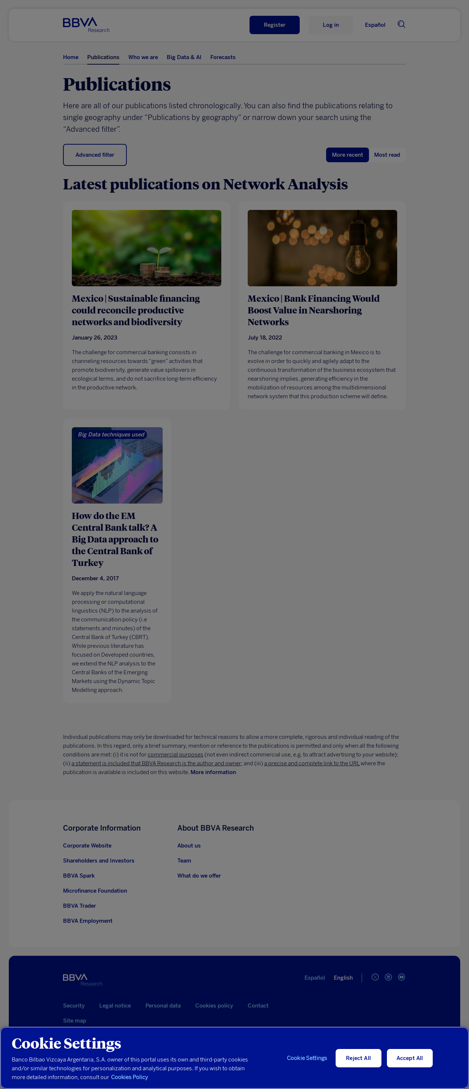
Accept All (409, 1058)
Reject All (358, 1058)
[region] (234, 1058)
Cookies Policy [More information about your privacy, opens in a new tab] (129, 1077)
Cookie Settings (307, 1058)
